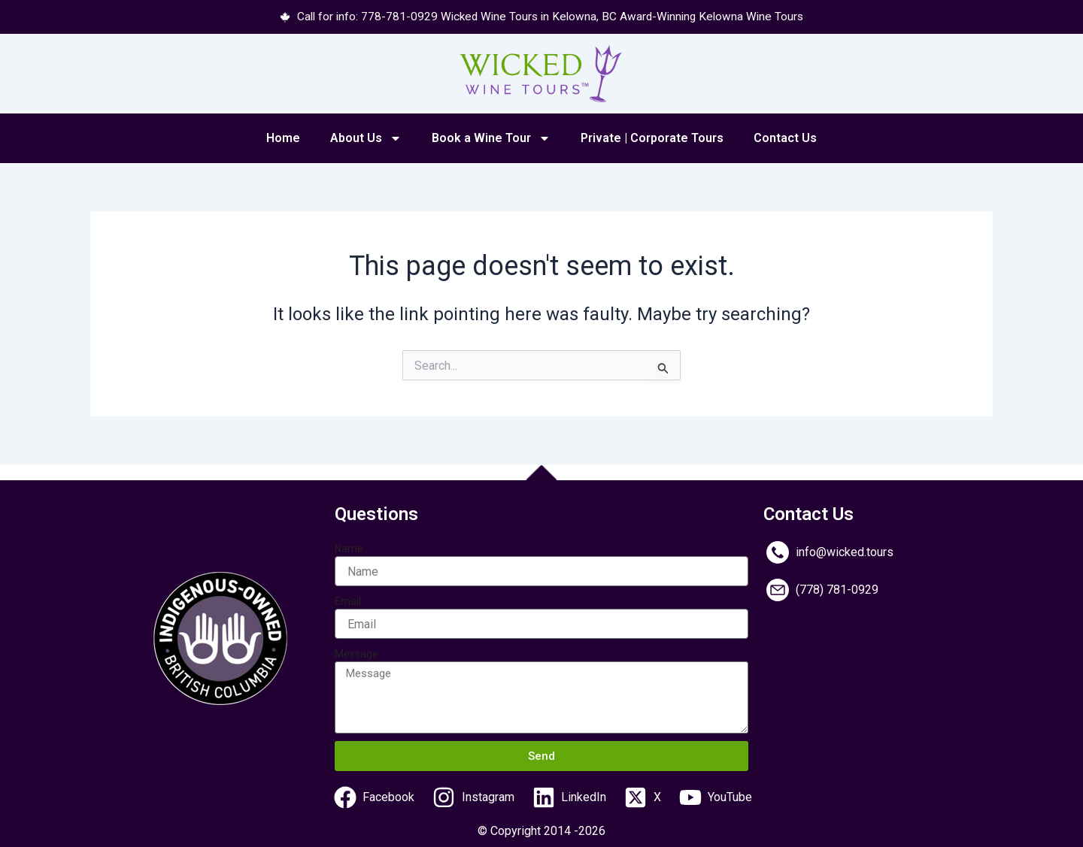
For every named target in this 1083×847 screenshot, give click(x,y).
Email (348, 602)
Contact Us (785, 139)
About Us (366, 139)
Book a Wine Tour (491, 139)
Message (356, 655)
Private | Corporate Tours (652, 139)
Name (349, 549)
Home (283, 139)
